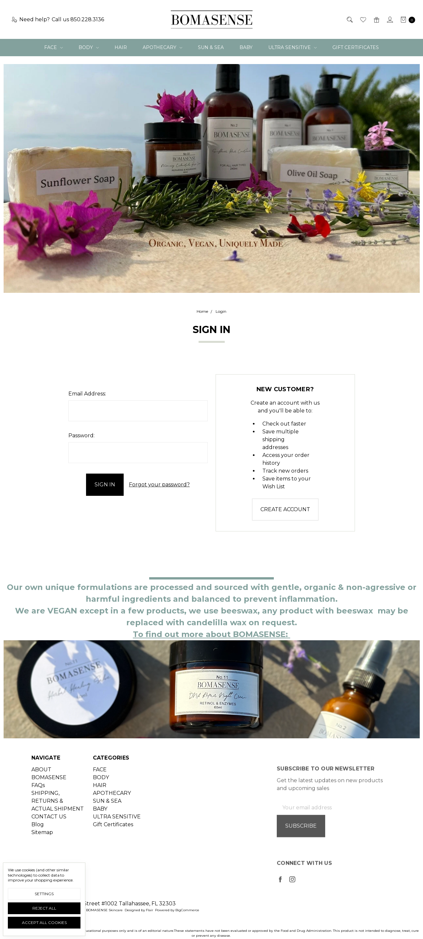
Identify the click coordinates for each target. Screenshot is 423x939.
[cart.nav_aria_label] (406, 19)
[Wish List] (363, 19)
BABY (246, 47)
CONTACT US (48, 834)
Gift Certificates (355, 47)
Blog (37, 842)
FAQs (38, 802)
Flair (149, 910)
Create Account (285, 509)
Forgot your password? (159, 484)
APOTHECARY (162, 47)
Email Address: (87, 394)
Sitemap (42, 850)
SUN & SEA (211, 47)
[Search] (349, 19)
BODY (89, 47)
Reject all (44, 908)
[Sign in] (389, 19)
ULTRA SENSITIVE (292, 47)
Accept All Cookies (44, 922)
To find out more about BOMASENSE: (211, 634)
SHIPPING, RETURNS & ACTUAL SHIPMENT (57, 818)
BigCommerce (187, 910)
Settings (44, 893)
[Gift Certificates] (376, 19)
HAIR (121, 47)
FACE (53, 47)
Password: (81, 435)
